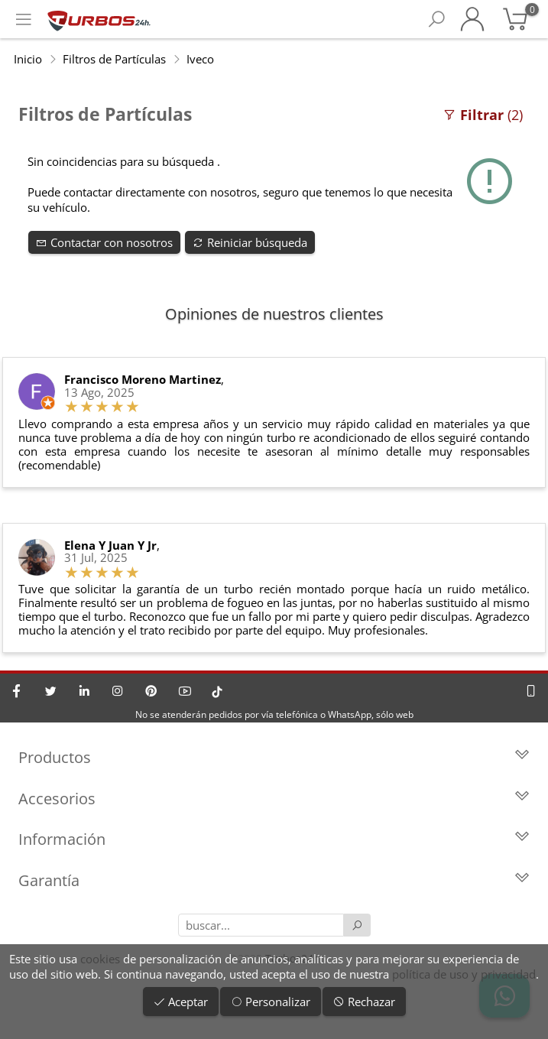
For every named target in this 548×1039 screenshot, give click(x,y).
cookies (100, 958)
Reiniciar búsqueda (250, 242)
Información (274, 839)
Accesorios (274, 798)
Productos (274, 757)
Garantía (274, 880)
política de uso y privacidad (464, 974)
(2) (483, 115)
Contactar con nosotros (104, 242)
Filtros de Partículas (114, 59)
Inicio (28, 59)
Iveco (200, 59)
